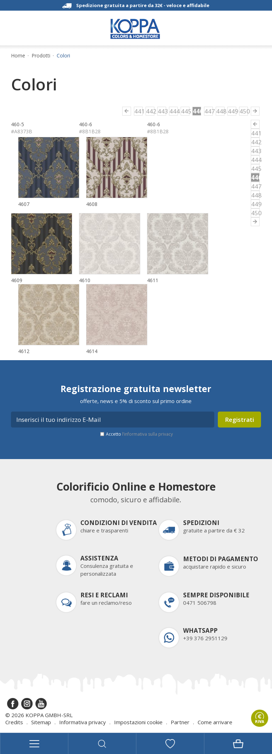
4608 (91, 204)
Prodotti (41, 55)
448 (220, 111)
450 (243, 111)
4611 (152, 280)
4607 (23, 204)
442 (150, 111)
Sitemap (41, 722)
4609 (16, 280)
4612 (23, 351)
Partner (180, 722)
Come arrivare (215, 722)
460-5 (17, 124)
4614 (91, 351)
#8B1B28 (90, 131)
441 (138, 111)
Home (18, 55)
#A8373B (21, 131)
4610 (84, 280)
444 (173, 111)
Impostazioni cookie (138, 722)
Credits (14, 722)
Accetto (139, 434)
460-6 (85, 124)
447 (208, 111)
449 (232, 111)
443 (162, 111)
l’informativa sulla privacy (147, 434)
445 (185, 111)
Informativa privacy (82, 722)
